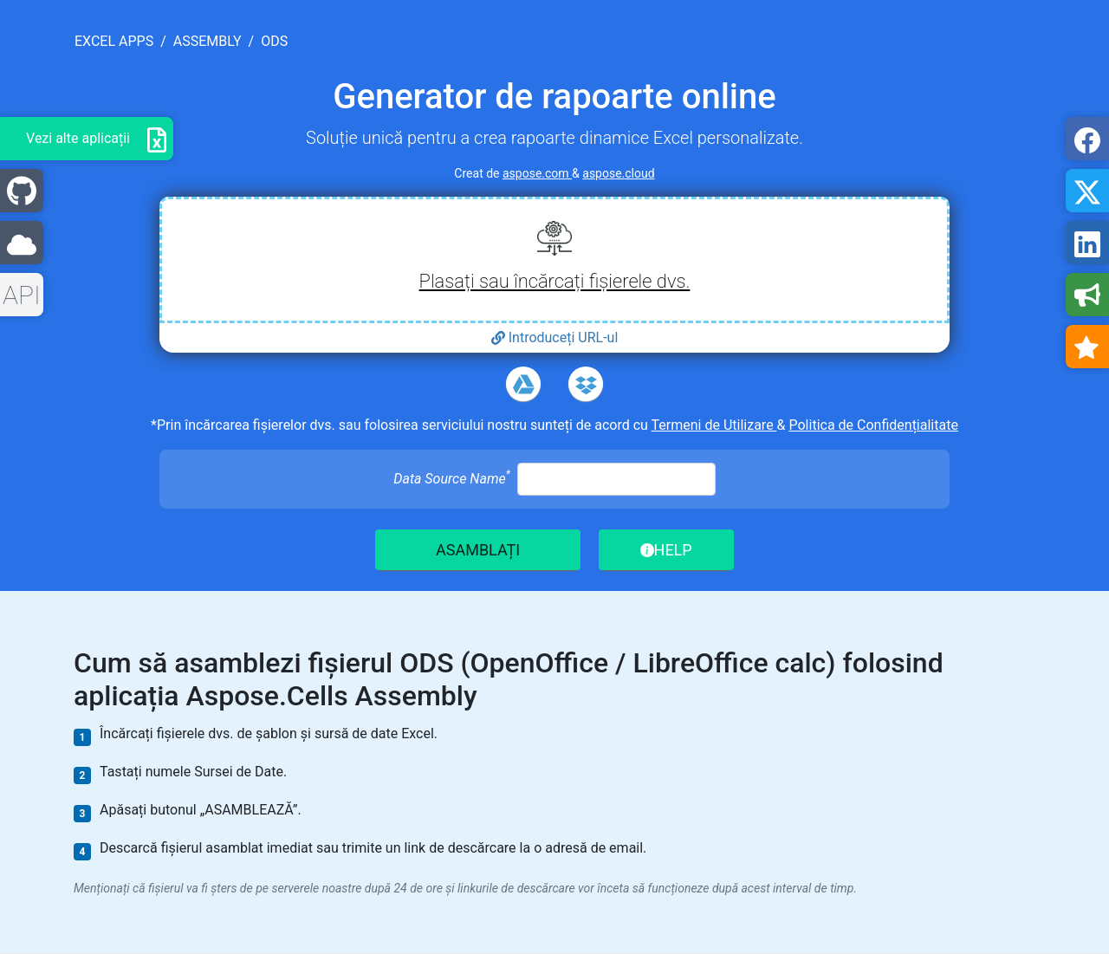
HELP (666, 550)
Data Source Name (451, 478)
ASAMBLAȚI (478, 550)
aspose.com (537, 173)
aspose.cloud (618, 173)
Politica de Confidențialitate (873, 425)
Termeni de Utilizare (714, 425)
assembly (207, 41)
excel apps (114, 41)
